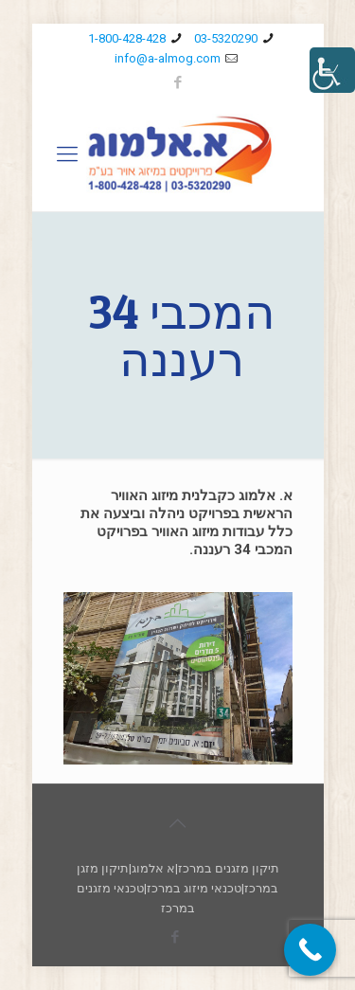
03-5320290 (225, 38)
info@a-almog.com (168, 58)
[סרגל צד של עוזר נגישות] (332, 70)
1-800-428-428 (127, 38)
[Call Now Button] (310, 950)
